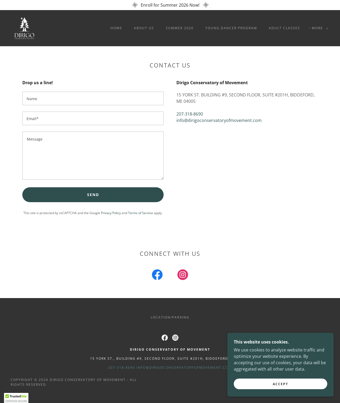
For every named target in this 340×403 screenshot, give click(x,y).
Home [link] (116, 28)
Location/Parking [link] (170, 317)
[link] (24, 28)
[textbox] (93, 98)
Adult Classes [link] (284, 28)
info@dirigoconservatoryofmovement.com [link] (219, 120)
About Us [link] (144, 28)
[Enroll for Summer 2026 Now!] (170, 5)
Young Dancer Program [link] (231, 28)
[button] (319, 28)
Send (93, 194)
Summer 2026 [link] (180, 28)
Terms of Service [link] (140, 213)
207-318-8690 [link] (189, 114)
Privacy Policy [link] (111, 213)
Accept (280, 384)
